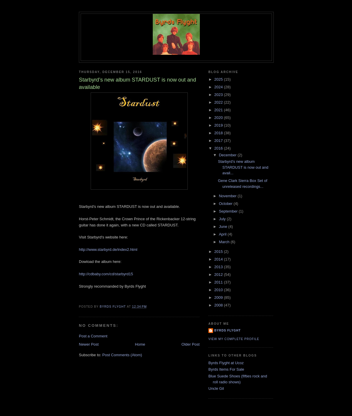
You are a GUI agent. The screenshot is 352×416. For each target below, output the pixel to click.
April (223, 234)
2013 (219, 267)
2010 (219, 290)
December (228, 155)
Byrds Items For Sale (226, 369)
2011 (219, 282)
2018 (219, 133)
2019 (219, 125)
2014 (219, 259)
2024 (219, 87)
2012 (219, 274)
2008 (219, 305)
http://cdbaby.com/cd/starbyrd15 (106, 274)
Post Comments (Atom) (122, 355)
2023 (219, 94)
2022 (219, 102)
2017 (219, 140)
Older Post (191, 344)
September (229, 211)
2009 (219, 297)
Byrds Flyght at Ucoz (226, 363)
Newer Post (89, 344)
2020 (219, 117)
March (225, 242)
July (223, 219)
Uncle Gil (216, 388)
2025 (219, 79)
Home (140, 344)
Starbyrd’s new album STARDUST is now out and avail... (243, 167)
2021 (219, 110)
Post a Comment (93, 336)
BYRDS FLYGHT (227, 330)
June (223, 226)
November (228, 196)
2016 (219, 148)
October (226, 203)
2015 (219, 251)
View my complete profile (233, 339)
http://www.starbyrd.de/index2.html (108, 249)
